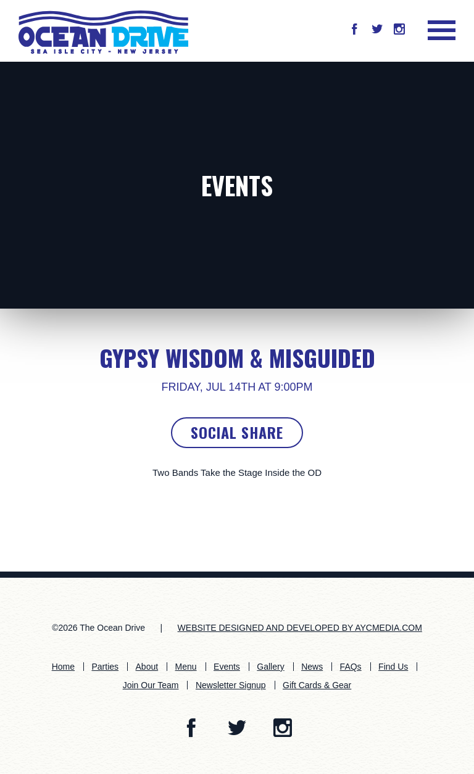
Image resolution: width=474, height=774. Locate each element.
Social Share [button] (237, 432)
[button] (354, 30)
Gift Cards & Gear (317, 685)
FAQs (351, 667)
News (312, 667)
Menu (186, 667)
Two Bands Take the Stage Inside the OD (237, 472)
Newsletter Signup (231, 685)
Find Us (393, 667)
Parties (105, 667)
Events (237, 185)
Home (63, 667)
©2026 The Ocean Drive (98, 628)
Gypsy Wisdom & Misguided (237, 357)
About (147, 667)
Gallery (270, 667)
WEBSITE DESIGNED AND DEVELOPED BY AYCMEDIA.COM (300, 628)
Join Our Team (151, 685)
